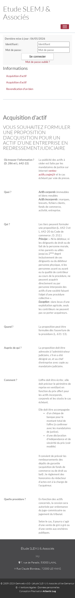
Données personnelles (48, 587)
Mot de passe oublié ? (37, 61)
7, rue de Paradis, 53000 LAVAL (37, 562)
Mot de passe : (13, 50)
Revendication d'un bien (19, 89)
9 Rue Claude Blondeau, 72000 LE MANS (37, 568)
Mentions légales (27, 587)
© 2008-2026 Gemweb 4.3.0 (15, 583)
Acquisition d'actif (16, 76)
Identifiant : (12, 44)
